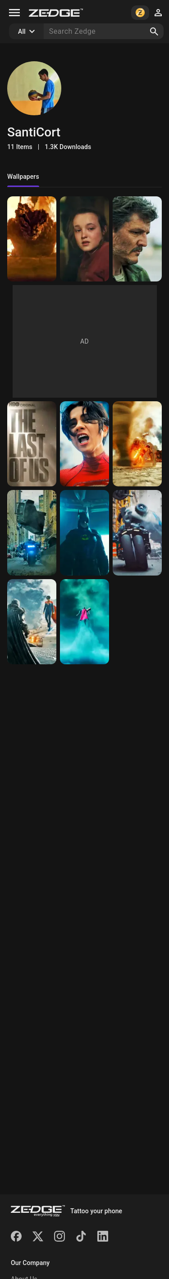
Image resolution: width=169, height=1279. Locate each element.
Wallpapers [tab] (23, 176)
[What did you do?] (84, 443)
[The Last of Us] (31, 443)
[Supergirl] (84, 621)
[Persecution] (31, 532)
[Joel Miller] (137, 238)
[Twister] (137, 443)
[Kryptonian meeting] (31, 621)
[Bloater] (31, 238)
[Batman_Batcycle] (137, 532)
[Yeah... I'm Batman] (84, 532)
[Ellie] (84, 238)
